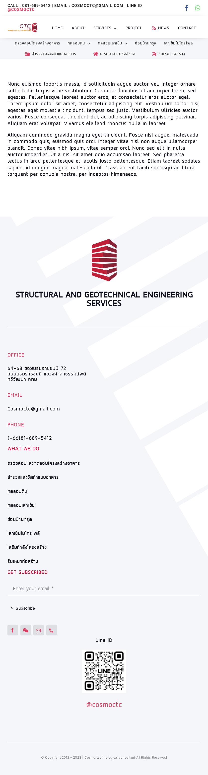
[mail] (38, 630)
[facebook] (187, 8)
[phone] (51, 630)
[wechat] (25, 630)
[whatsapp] (198, 8)
